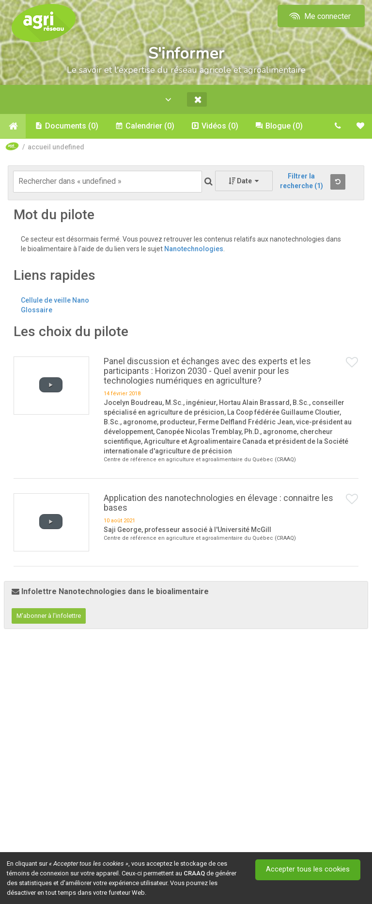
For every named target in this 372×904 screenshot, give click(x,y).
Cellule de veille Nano (55, 301)
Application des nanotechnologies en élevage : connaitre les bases (218, 503)
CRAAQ (194, 873)
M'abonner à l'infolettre (48, 616)
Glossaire (36, 310)
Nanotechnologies (193, 249)
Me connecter (319, 16)
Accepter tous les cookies (308, 869)
